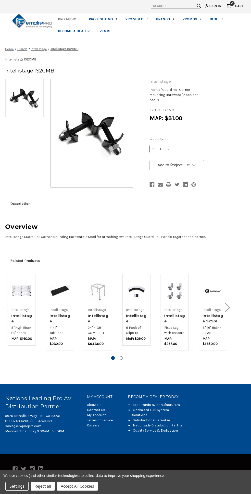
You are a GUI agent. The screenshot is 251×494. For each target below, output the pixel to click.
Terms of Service (100, 420)
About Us (94, 405)
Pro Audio (69, 19)
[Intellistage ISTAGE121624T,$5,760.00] (98, 291)
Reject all (43, 486)
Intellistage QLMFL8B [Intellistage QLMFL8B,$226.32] (174, 321)
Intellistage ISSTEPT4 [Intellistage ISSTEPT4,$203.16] (60, 321)
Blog (216, 19)
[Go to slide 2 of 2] (121, 358)
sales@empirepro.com (23, 426)
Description (20, 203)
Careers (93, 425)
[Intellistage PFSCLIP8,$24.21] (136, 291)
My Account (96, 415)
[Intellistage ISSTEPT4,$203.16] (60, 291)
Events (103, 31)
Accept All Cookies (77, 486)
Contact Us (96, 410)
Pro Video (136, 19)
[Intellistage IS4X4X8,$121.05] (21, 291)
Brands (165, 19)
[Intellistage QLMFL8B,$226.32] (174, 291)
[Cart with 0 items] (235, 6)
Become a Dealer (73, 31)
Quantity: (157, 139)
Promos (192, 19)
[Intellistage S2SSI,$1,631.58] (213, 291)
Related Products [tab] (25, 261)
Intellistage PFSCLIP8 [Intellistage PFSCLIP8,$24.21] (136, 321)
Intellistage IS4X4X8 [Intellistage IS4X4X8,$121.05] (21, 321)
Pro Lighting (103, 19)
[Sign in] (212, 6)
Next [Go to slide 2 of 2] (227, 307)
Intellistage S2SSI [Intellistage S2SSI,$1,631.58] (212, 318)
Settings (17, 486)
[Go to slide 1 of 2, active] (113, 358)
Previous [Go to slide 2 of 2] (6, 307)
